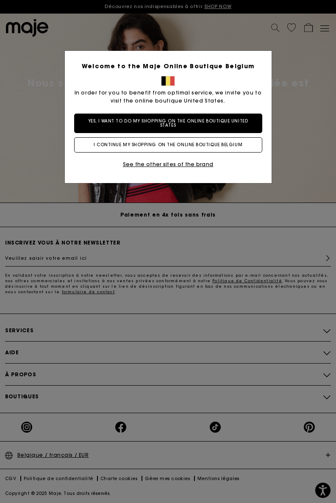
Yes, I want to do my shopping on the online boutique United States (168, 123)
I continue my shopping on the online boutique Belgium (168, 144)
